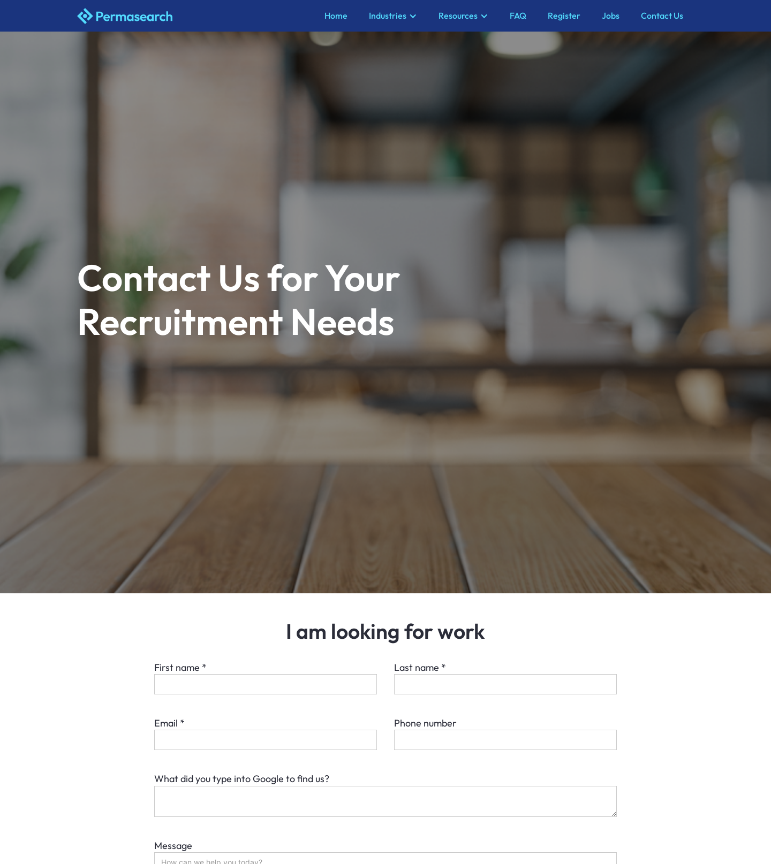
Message (173, 845)
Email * (169, 723)
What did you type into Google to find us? (241, 779)
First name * (180, 667)
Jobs (610, 15)
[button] (393, 16)
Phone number (425, 723)
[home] (195, 16)
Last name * (420, 667)
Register (564, 15)
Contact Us (662, 15)
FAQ (518, 15)
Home (335, 15)
